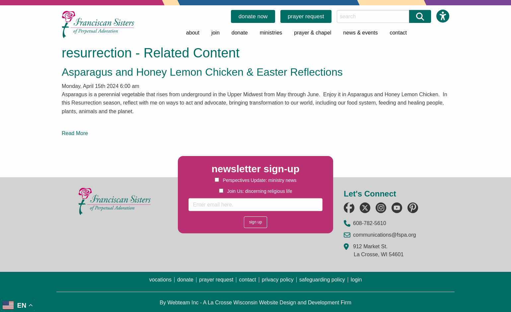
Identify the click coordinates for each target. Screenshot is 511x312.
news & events (360, 33)
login (356, 279)
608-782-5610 (369, 223)
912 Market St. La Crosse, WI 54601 (378, 250)
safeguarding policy (322, 279)
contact (398, 33)
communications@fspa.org (384, 235)
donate (240, 33)
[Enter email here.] (255, 204)
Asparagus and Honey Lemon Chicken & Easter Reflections (202, 72)
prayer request (306, 16)
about (192, 33)
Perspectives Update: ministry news (256, 180)
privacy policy (278, 279)
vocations (160, 279)
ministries (271, 33)
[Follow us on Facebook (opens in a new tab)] (349, 207)
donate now (253, 16)
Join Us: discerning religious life (255, 191)
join (215, 33)
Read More (75, 133)
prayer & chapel (312, 33)
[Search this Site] (373, 16)
